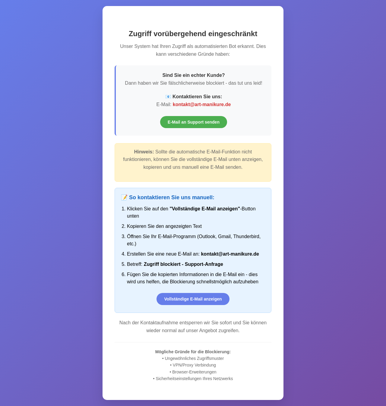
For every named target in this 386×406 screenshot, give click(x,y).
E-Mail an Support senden (194, 122)
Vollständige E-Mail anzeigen (193, 299)
